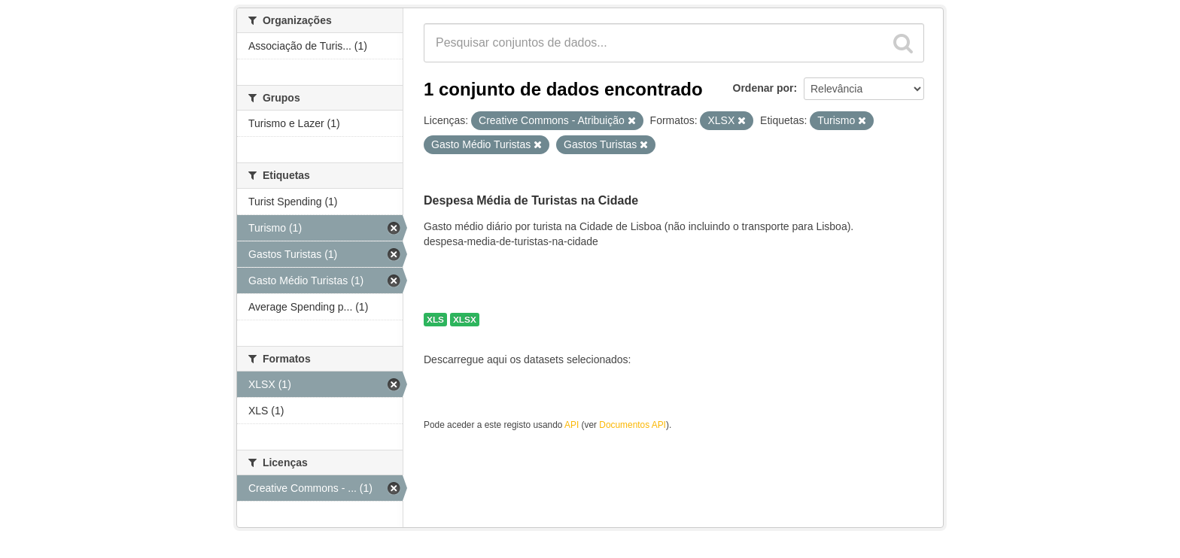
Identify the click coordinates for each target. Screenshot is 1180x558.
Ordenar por (763, 88)
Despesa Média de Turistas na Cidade (531, 200)
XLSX (464, 319)
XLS (435, 319)
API (571, 425)
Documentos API (632, 425)
